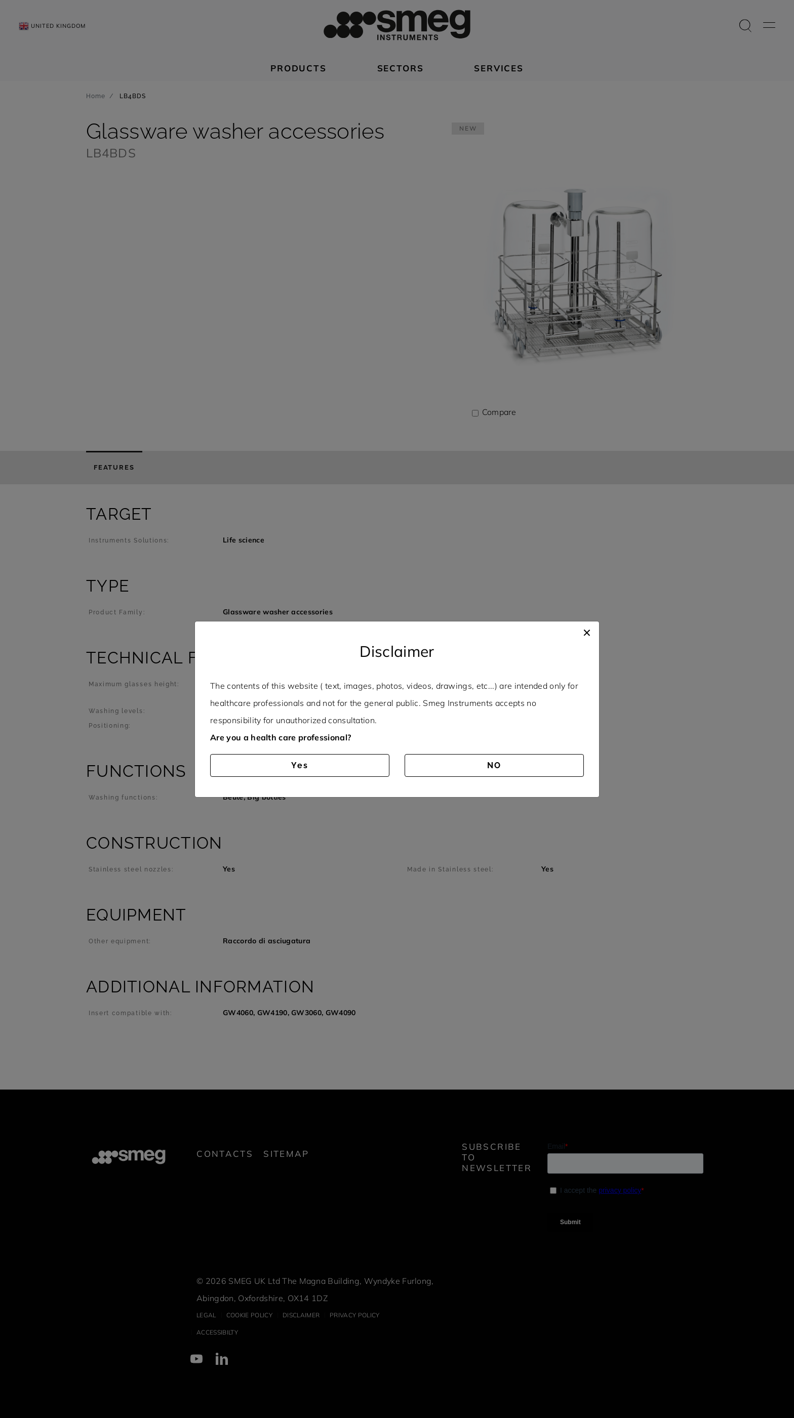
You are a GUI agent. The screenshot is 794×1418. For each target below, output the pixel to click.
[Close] (587, 631)
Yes (299, 765)
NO (494, 765)
